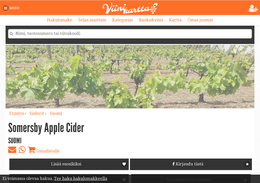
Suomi (56, 113)
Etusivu (16, 113)
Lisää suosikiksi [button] (66, 164)
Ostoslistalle (44, 150)
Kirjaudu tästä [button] (187, 164)
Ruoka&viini (151, 20)
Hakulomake (59, 20)
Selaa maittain (92, 20)
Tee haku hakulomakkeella (80, 178)
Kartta (175, 20)
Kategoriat (122, 20)
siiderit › (38, 113)
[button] (12, 8)
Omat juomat (200, 20)
